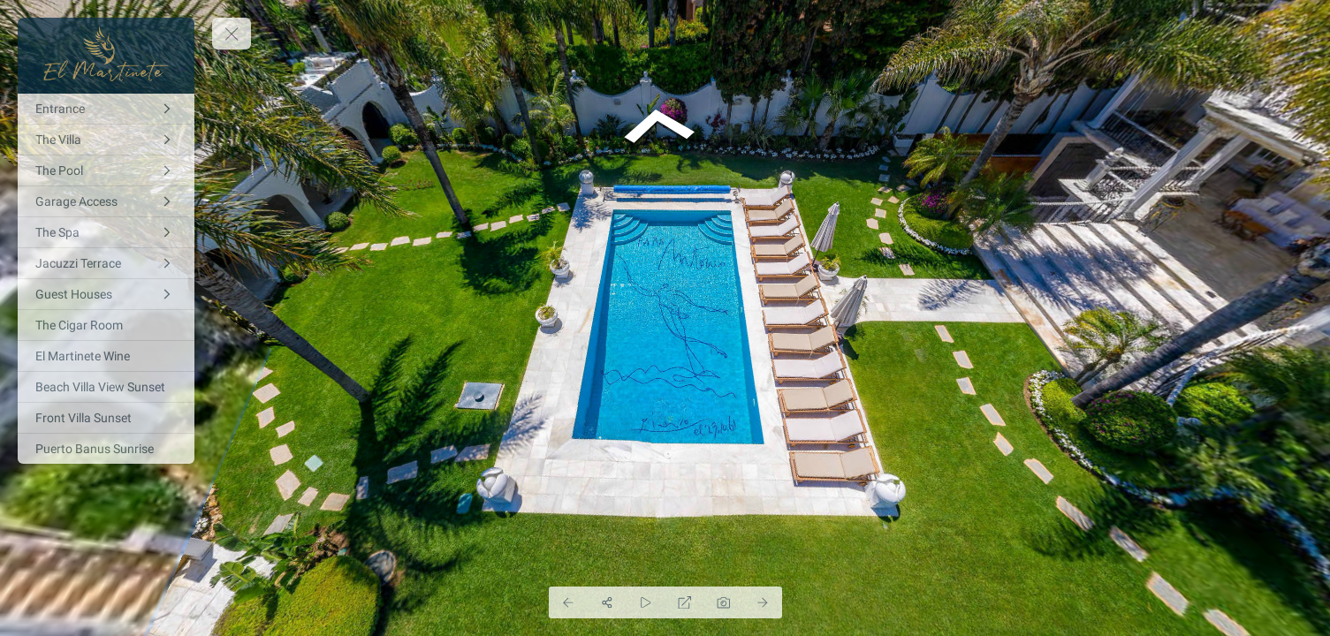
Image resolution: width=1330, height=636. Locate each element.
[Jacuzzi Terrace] (106, 263)
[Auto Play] (646, 602)
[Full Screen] (684, 602)
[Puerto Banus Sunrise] (106, 449)
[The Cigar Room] (106, 325)
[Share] (607, 602)
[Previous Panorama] (568, 602)
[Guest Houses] (106, 294)
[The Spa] (106, 232)
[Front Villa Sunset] (106, 418)
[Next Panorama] (762, 602)
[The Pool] (106, 170)
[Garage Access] (106, 201)
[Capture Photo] (723, 602)
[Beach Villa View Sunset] (106, 387)
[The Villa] (106, 140)
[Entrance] (106, 109)
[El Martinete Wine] (106, 356)
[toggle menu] (231, 33)
